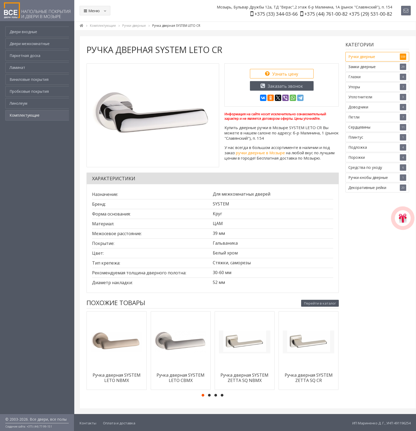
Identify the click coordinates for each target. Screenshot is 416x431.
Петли (377, 117)
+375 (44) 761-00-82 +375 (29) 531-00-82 (348, 14)
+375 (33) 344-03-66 (276, 14)
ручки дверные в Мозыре (260, 152)
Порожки (377, 157)
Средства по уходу (377, 167)
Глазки (377, 77)
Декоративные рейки (377, 187)
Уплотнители (377, 97)
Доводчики (377, 107)
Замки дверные (377, 67)
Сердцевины (377, 127)
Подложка (377, 147)
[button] (203, 395)
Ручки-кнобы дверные (377, 177)
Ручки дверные (377, 57)
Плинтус (377, 137)
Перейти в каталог (320, 303)
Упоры (377, 87)
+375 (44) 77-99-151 (39, 426)
